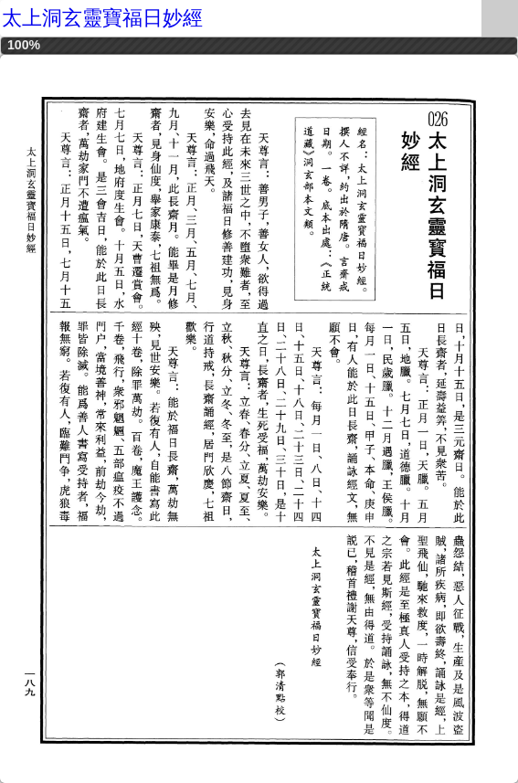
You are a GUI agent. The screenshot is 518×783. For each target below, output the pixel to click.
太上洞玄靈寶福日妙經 (102, 17)
